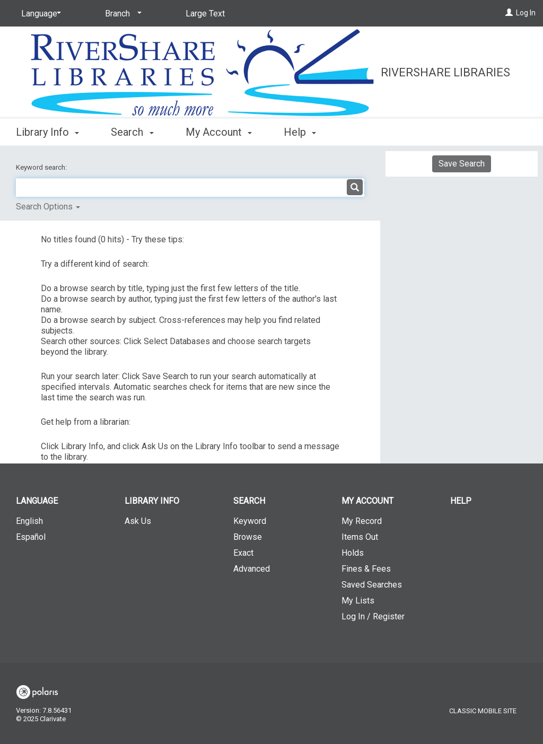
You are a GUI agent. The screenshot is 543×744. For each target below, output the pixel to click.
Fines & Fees (366, 569)
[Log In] (509, 12)
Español (31, 537)
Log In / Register (373, 616)
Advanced (251, 569)
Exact (243, 553)
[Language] (39, 13)
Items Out (359, 537)
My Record (361, 521)
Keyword (249, 521)
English (29, 521)
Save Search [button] (462, 164)
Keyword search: (42, 167)
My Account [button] (219, 132)
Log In (526, 12)
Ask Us (138, 521)
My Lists (357, 601)
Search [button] (132, 132)
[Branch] (121, 13)
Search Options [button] (48, 207)
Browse (247, 537)
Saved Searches (371, 585)
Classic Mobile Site (482, 711)
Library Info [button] (47, 132)
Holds (352, 553)
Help (460, 501)
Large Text (205, 13)
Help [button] (300, 132)
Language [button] (37, 501)
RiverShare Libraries (445, 72)
